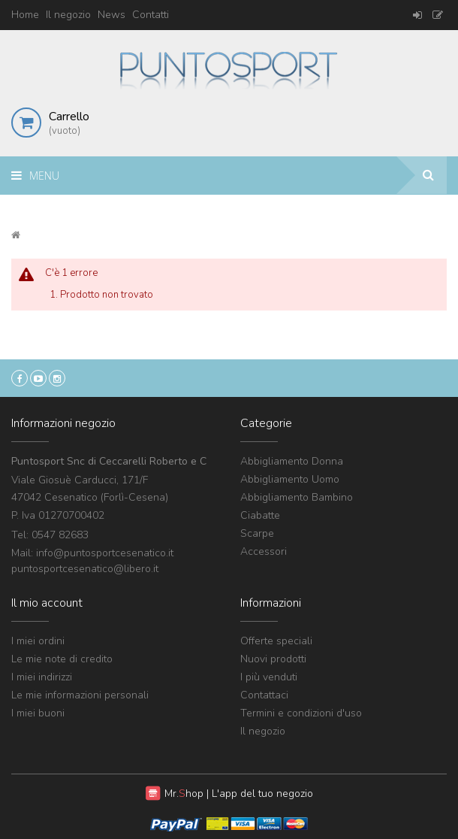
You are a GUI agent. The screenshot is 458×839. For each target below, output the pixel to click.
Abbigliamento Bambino (296, 497)
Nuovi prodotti (273, 659)
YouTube (38, 378)
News (111, 15)
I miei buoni (38, 713)
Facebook (19, 378)
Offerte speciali (276, 641)
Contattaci (264, 695)
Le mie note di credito (62, 659)
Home (25, 15)
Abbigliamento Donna (291, 461)
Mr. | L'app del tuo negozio (238, 793)
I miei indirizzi (41, 677)
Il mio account (47, 603)
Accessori (263, 551)
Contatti (150, 15)
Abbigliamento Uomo (289, 479)
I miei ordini (38, 641)
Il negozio (68, 15)
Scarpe (257, 533)
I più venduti (268, 677)
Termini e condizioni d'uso (301, 713)
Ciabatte (260, 515)
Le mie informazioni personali (80, 695)
